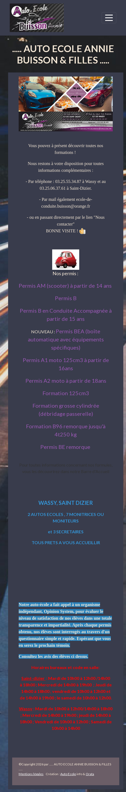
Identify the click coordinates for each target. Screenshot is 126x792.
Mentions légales (31, 774)
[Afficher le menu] (109, 17)
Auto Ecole (68, 774)
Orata (90, 774)
